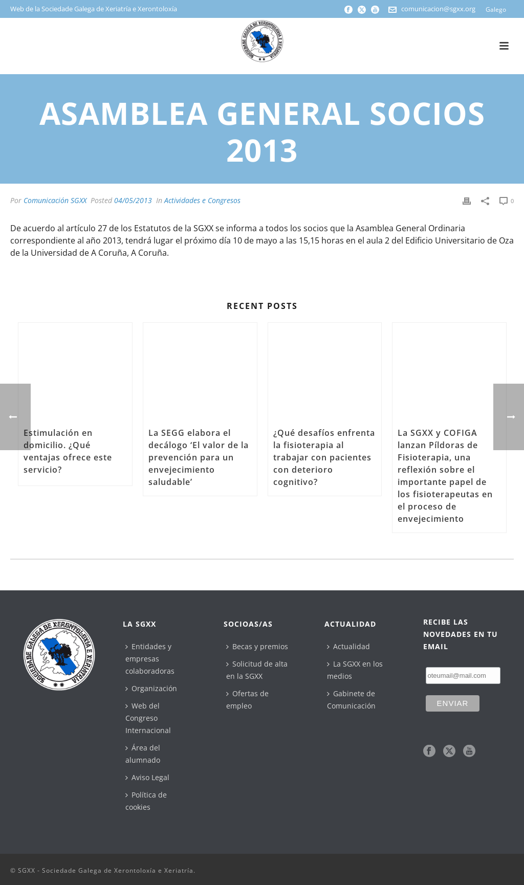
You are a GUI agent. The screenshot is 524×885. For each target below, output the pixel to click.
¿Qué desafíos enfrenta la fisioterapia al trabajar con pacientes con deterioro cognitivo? (324, 457)
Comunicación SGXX (55, 200)
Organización (151, 688)
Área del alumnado (142, 754)
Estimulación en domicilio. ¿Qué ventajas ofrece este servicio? (68, 451)
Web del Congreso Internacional (148, 718)
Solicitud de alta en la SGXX (257, 670)
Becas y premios (257, 646)
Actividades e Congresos (202, 200)
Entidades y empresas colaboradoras (149, 658)
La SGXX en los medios (355, 670)
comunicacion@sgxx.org (438, 8)
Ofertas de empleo (247, 700)
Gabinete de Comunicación (351, 700)
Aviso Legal (147, 777)
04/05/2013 (133, 200)
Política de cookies (146, 801)
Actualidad (348, 646)
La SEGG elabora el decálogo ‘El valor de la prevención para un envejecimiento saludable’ (198, 457)
